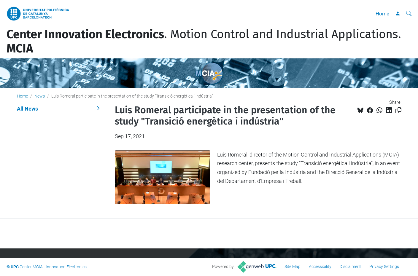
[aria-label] (408, 13)
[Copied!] (398, 110)
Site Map (293, 266)
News (39, 96)
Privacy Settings (384, 266)
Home (382, 14)
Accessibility (320, 266)
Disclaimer (349, 266)
